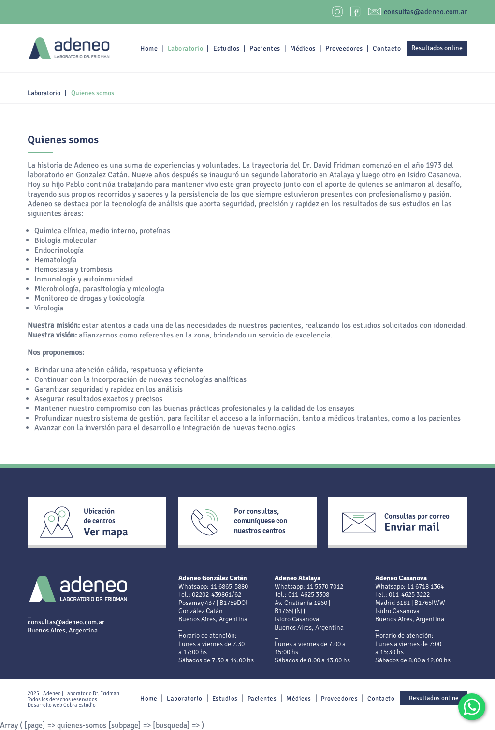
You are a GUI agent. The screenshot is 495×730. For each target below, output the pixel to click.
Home (149, 48)
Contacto (387, 48)
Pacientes (264, 48)
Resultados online (437, 48)
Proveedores (344, 48)
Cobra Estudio (79, 705)
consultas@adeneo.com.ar (425, 11)
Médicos (303, 48)
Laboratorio (186, 48)
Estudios (226, 48)
